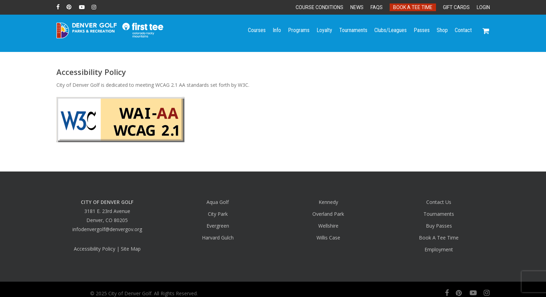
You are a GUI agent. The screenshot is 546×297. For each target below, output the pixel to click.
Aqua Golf (217, 202)
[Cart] (486, 33)
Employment (438, 249)
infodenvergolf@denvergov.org (107, 229)
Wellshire (328, 225)
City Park (218, 214)
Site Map (131, 248)
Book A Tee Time (439, 237)
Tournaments (438, 214)
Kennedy (328, 202)
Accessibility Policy (94, 248)
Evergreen (217, 225)
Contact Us (438, 202)
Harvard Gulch (218, 237)
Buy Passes (439, 225)
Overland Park (328, 214)
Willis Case (328, 237)
